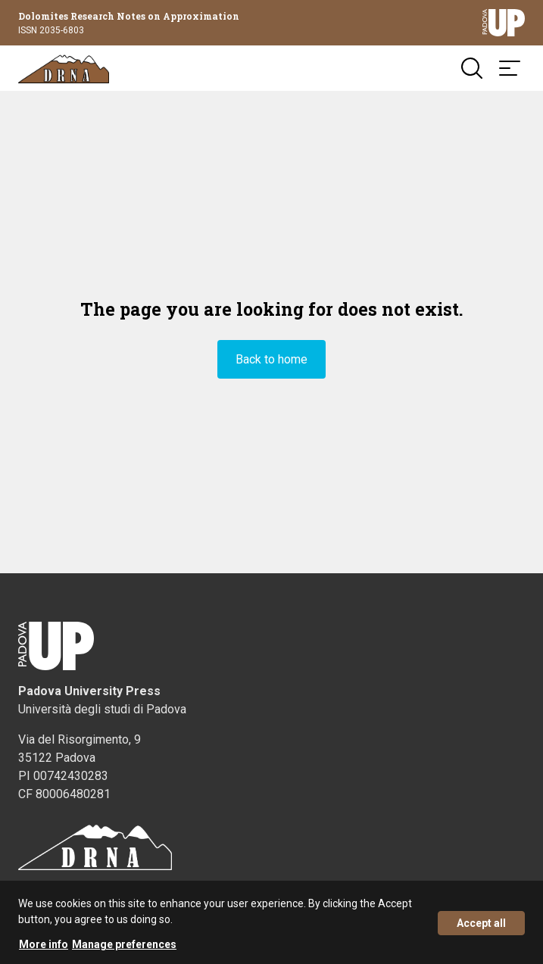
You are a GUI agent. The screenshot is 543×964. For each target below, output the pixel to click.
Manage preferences (124, 950)
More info (43, 950)
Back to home (271, 359)
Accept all (481, 929)
